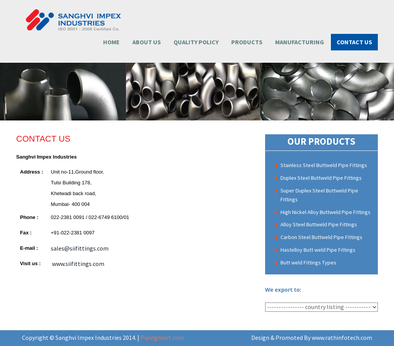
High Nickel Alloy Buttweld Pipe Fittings (325, 212)
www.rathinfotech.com (342, 337)
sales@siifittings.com (80, 248)
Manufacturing (299, 42)
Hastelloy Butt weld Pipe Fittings (318, 249)
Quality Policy (196, 42)
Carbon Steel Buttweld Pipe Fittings (321, 237)
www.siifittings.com (77, 263)
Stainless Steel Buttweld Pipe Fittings (323, 165)
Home (111, 42)
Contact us (354, 42)
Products (246, 42)
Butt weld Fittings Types (308, 262)
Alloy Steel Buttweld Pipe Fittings (318, 224)
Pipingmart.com (162, 337)
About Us (146, 42)
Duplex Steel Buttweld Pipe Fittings (321, 177)
